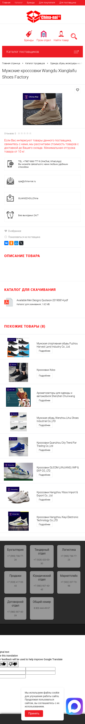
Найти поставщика (11, 8)
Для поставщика (67, 2)
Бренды (31, 2)
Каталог (19, 2)
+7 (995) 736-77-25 (69, 558)
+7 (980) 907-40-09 (15, 613)
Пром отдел (43, 40)
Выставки (49, 8)
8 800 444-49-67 (42, 608)
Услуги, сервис (32, 8)
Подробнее (44, 351)
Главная (6, 2)
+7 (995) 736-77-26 (15, 558)
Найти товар (61, 40)
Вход (62, 7)
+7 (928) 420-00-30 (42, 561)
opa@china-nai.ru (27, 181)
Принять (33, 713)
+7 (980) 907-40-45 (42, 587)
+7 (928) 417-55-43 (15, 584)
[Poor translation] (13, 664)
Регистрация (76, 7)
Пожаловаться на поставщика (22, 237)
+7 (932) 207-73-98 (69, 584)
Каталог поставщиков (42, 51)
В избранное (12, 231)
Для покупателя (47, 2)
